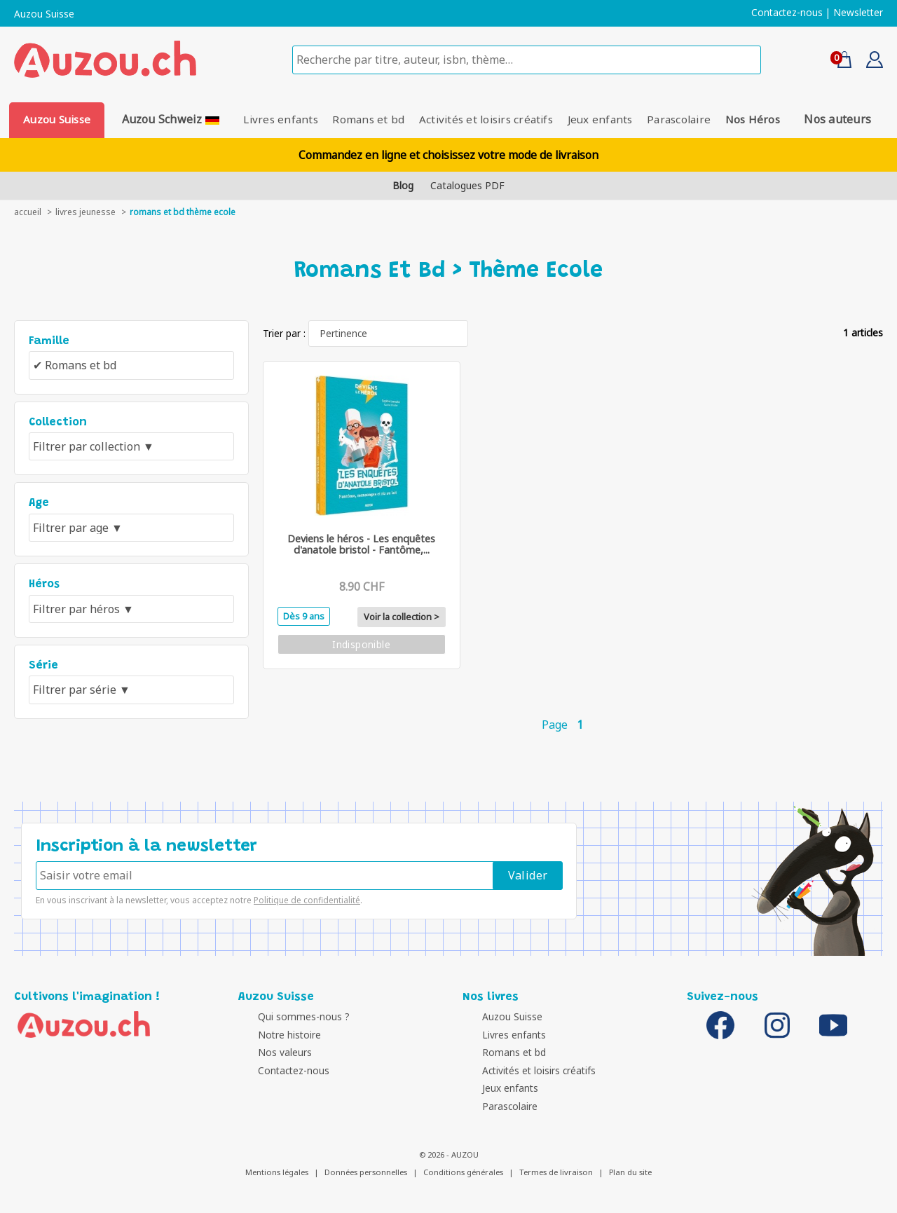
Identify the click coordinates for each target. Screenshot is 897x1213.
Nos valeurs (269, 1052)
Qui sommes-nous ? (288, 1016)
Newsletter (858, 12)
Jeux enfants (605, 119)
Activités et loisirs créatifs (486, 119)
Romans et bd (364, 119)
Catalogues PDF (467, 185)
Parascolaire (689, 119)
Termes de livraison (556, 1172)
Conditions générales (463, 1172)
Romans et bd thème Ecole (182, 212)
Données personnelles (365, 1172)
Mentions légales (276, 1172)
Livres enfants (270, 119)
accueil (27, 212)
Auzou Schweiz (167, 119)
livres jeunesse (85, 212)
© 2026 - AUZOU (449, 1154)
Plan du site (630, 1172)
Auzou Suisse (44, 14)
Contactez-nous (787, 12)
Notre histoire (273, 1034)
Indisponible (361, 644)
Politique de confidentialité (307, 900)
